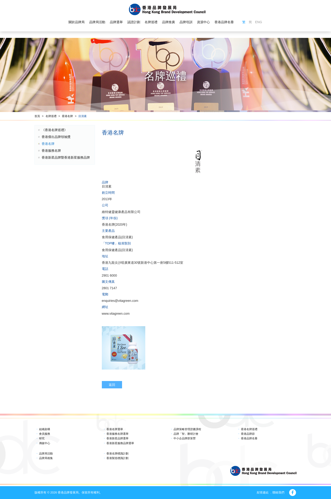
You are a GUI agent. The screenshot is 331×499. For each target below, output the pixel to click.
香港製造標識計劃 (117, 458)
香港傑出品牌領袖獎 (56, 137)
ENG (258, 22)
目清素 (82, 116)
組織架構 (44, 429)
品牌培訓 (186, 22)
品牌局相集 (46, 458)
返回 (112, 385)
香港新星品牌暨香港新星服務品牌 (66, 157)
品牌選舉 (116, 22)
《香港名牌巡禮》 (54, 130)
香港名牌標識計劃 (117, 453)
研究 (42, 438)
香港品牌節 (248, 433)
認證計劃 (133, 22)
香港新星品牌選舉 (117, 438)
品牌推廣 (168, 22)
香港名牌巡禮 (249, 429)
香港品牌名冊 (224, 22)
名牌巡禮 (151, 22)
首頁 (37, 116)
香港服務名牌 (51, 150)
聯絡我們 (278, 492)
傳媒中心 (44, 443)
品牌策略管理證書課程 (187, 429)
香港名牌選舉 (114, 429)
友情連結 (262, 492)
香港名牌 (67, 116)
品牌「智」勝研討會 (186, 433)
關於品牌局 (76, 22)
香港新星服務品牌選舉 (120, 443)
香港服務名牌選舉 (117, 433)
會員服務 (44, 433)
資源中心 (203, 22)
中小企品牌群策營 (185, 438)
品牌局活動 (97, 22)
